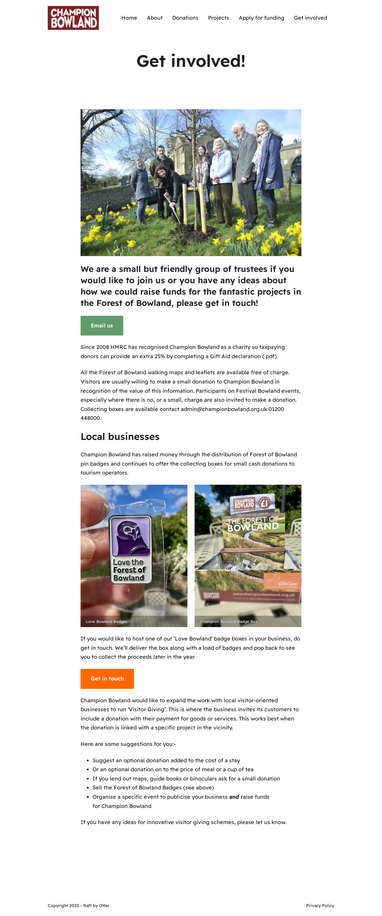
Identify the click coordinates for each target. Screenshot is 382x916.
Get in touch (107, 678)
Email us (102, 325)
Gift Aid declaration (235, 356)
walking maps (165, 372)
